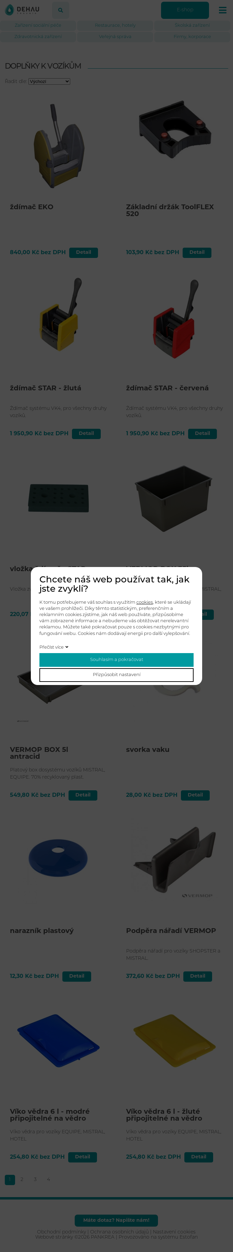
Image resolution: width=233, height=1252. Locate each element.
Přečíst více (51, 647)
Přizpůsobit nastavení (116, 675)
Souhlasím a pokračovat (116, 660)
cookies (144, 602)
